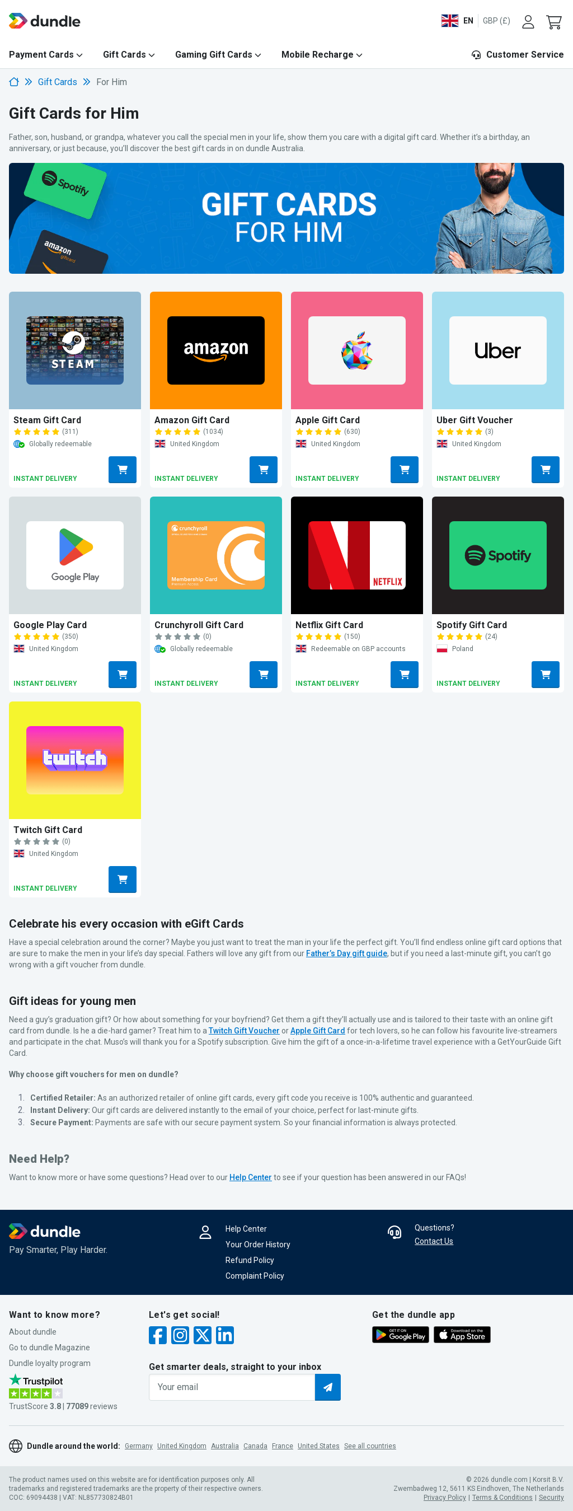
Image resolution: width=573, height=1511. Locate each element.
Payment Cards (41, 54)
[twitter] (203, 1336)
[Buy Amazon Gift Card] (216, 350)
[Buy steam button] (123, 469)
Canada (255, 1446)
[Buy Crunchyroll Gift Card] (216, 555)
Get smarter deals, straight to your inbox (235, 1367)
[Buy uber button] (546, 469)
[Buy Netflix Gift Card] (357, 555)
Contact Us (434, 1241)
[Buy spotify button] (546, 674)
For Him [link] (111, 82)
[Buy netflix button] (405, 674)
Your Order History (258, 1244)
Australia (225, 1446)
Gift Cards (124, 54)
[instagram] (180, 1336)
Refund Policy (250, 1260)
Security (551, 1497)
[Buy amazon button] (264, 469)
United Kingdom (181, 1446)
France (282, 1446)
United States (319, 1446)
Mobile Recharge (317, 54)
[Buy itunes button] (405, 469)
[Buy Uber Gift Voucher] (498, 350)
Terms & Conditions (502, 1497)
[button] (555, 21)
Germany (139, 1446)
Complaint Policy (255, 1275)
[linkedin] (225, 1336)
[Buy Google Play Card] (75, 555)
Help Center (246, 1228)
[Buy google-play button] (123, 674)
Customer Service (517, 54)
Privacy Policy (445, 1497)
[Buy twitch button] (123, 879)
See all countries (370, 1446)
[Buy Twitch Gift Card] (75, 760)
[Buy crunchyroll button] (264, 674)
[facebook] (158, 1336)
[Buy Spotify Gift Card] (498, 555)
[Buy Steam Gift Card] (75, 350)
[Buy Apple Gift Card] (357, 350)
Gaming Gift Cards (213, 54)
